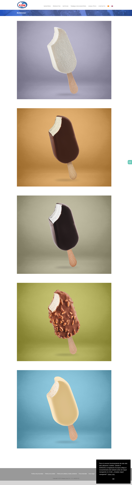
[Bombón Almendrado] (64, 284)
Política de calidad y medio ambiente (67, 473)
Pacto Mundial (83, 473)
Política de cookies (50, 473)
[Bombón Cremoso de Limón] (64, 22)
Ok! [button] (113, 479)
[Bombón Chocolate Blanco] (64, 371)
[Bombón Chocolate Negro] (64, 196)
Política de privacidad (37, 473)
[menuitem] (108, 6)
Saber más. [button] (111, 474)
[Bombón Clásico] (64, 109)
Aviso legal (91, 473)
